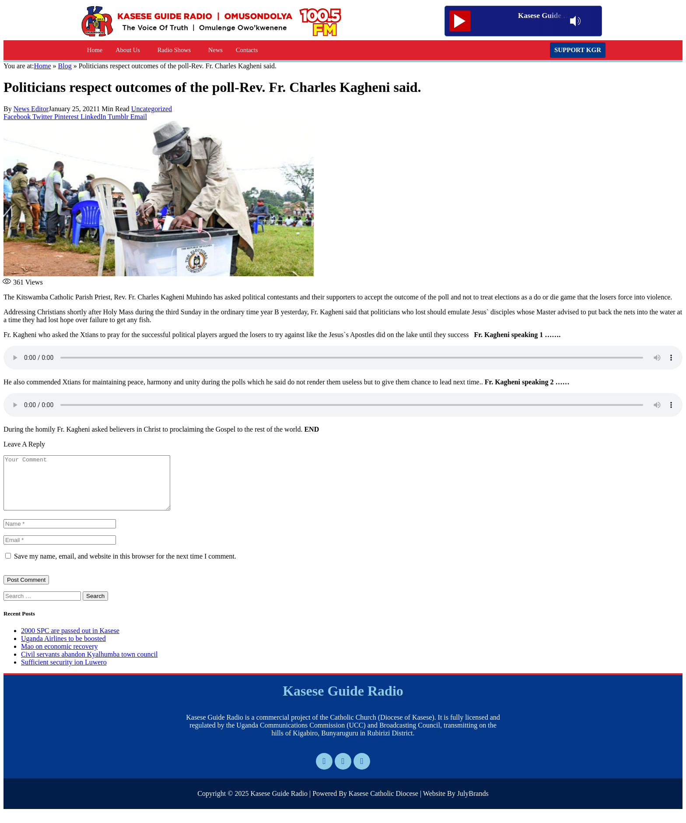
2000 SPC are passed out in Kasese (70, 641)
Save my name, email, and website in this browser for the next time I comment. (125, 566)
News (215, 49)
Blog (65, 66)
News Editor (31, 109)
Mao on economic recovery (59, 657)
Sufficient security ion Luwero (64, 672)
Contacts (247, 49)
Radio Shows (174, 49)
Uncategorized (151, 109)
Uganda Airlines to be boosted (63, 649)
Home (94, 49)
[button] (130, 50)
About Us (128, 49)
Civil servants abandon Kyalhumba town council (89, 664)
